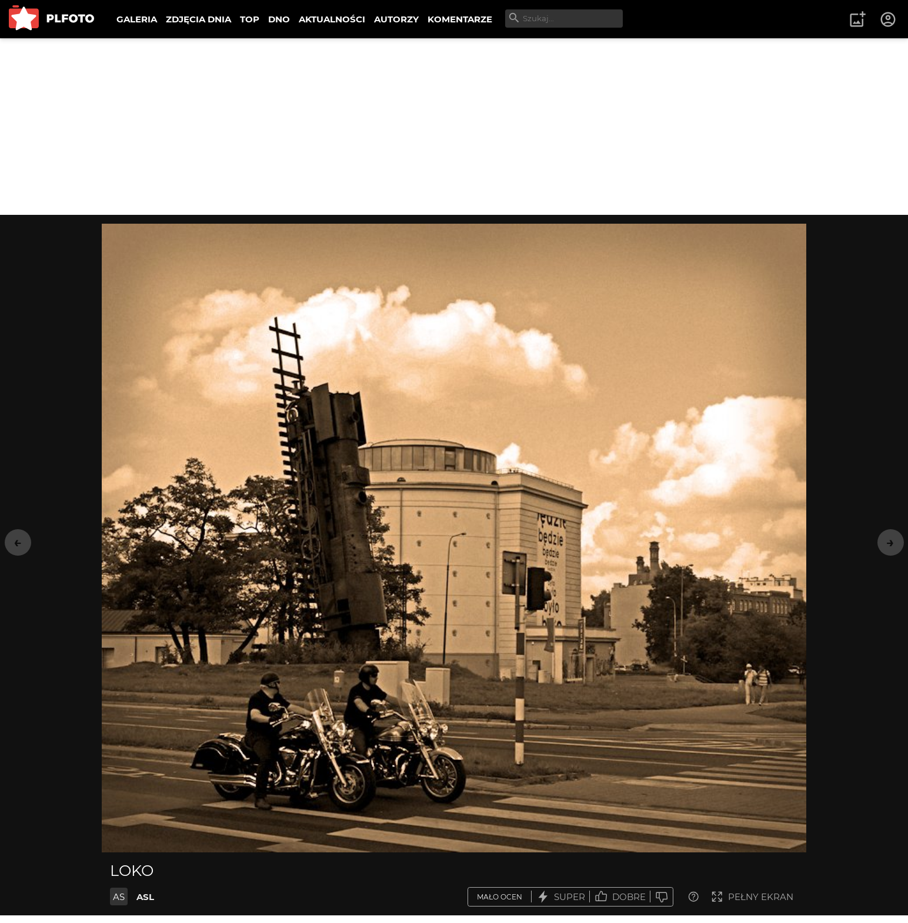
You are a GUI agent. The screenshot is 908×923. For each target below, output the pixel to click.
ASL (145, 896)
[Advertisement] (454, 126)
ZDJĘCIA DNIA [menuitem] (198, 19)
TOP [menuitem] (249, 19)
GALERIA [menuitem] (136, 19)
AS (119, 896)
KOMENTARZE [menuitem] (460, 19)
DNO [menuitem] (279, 19)
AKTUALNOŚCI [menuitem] (332, 19)
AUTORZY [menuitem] (396, 19)
